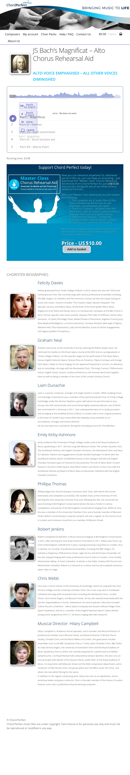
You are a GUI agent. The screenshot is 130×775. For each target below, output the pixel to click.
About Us (14, 41)
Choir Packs (48, 34)
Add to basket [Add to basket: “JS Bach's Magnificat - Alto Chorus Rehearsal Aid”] (76, 278)
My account (30, 34)
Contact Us (83, 34)
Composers (12, 34)
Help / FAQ (66, 34)
